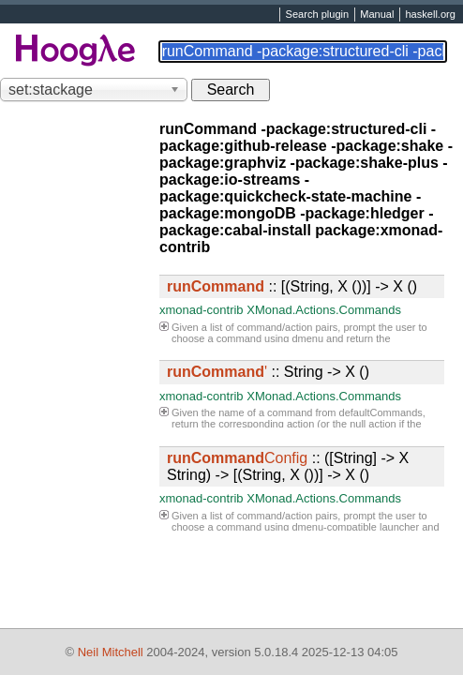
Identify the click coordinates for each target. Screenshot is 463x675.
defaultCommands (381, 412)
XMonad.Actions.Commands (323, 310)
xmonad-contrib (201, 310)
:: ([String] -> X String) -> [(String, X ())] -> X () (288, 466)
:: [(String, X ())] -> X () (292, 286)
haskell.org (430, 15)
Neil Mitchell (110, 652)
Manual (377, 15)
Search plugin (318, 15)
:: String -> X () (268, 372)
